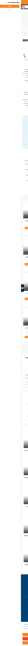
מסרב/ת (14, 640)
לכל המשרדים (15, 363)
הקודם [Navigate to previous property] (17, 351)
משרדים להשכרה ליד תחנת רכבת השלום (14, 160)
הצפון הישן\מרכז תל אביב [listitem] (18, 418)
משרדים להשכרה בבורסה (19, 585)
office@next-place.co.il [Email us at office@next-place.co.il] (17, 599)
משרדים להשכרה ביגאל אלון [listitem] (17, 406)
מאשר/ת (14, 635)
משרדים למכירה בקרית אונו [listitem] (18, 399)
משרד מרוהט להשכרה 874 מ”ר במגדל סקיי (14, 450)
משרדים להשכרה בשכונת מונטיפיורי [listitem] (15, 409)
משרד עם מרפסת (4, 40)
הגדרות (14, 644)
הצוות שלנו (22, 615)
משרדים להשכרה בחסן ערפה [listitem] (17, 401)
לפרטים (6, 228)
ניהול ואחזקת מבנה (19, 188)
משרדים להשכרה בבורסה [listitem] (18, 413)
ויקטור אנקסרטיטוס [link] (17, 232)
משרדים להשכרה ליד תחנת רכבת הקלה (18, 40)
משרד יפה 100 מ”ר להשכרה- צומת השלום (14, 564)
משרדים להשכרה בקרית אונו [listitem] (17, 421)
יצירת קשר (22, 617)
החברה (23, 610)
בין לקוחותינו (22, 612)
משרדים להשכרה (24, 40)
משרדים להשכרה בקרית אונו (18, 587)
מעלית (22, 184)
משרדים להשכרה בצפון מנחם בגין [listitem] (16, 411)
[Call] (1, 286)
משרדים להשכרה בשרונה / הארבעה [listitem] (15, 404)
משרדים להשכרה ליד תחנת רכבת (9, 40)
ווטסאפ (14, 386)
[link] (14, 209)
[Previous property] (22, 351)
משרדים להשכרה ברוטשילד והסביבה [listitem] (15, 416)
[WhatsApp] (1, 290)
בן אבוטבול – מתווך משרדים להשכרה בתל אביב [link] (12, 341)
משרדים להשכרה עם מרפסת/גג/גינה (15, 180)
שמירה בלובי (21, 191)
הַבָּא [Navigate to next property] (10, 351)
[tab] (24, 34)
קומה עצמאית (20, 156)
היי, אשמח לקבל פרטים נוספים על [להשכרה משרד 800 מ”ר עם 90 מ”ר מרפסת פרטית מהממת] (14, 376)
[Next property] (5, 351)
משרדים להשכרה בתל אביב (19, 582)
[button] (7, 34)
